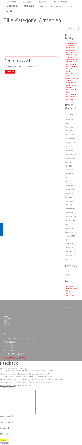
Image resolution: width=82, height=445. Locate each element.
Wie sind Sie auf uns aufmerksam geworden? (15, 386)
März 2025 (69, 131)
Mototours (11, 2)
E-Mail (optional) (18, 435)
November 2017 (71, 252)
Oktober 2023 (71, 154)
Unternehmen (12, 6)
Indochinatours (60, 2)
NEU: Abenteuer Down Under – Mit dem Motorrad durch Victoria (71, 71)
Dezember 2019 (71, 213)
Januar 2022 (70, 185)
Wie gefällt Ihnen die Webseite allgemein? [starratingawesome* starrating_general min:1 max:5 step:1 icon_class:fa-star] (26, 369)
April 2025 (69, 127)
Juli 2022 (69, 178)
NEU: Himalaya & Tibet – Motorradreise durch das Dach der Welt (72, 82)
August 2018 (70, 236)
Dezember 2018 (71, 232)
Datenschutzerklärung (9, 329)
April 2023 (69, 170)
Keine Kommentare (32, 66)
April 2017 (69, 259)
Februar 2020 (70, 209)
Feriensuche (29, 6)
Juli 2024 (69, 146)
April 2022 (69, 182)
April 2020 (69, 201)
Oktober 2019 (71, 216)
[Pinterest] (76, 307)
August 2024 (70, 143)
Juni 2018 (69, 240)
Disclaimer (6, 331)
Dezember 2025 (71, 123)
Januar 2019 (70, 228)
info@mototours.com (15, 357)
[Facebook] (73, 307)
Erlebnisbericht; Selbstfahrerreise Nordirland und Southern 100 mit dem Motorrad (72, 59)
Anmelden (43, 6)
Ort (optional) (18, 429)
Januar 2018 (70, 248)
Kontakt (6, 316)
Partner (6, 322)
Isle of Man (43, 2)
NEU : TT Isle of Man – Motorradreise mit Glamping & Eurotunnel (71, 94)
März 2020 (69, 205)
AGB (5, 333)
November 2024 (71, 139)
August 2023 (70, 158)
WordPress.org (71, 296)
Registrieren (56, 6)
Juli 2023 (69, 162)
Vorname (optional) (18, 417)
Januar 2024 (70, 150)
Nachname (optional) (18, 423)
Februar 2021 (70, 189)
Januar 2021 (70, 193)
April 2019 (69, 224)
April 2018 (69, 244)
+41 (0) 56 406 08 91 (15, 353)
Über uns (6, 320)
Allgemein (69, 271)
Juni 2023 (69, 166)
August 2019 (70, 220)
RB (20, 66)
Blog (67, 275)
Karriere (6, 326)
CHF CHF (69, 6)
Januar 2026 (70, 119)
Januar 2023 (70, 174)
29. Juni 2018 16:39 (11, 66)
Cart (9, 11)
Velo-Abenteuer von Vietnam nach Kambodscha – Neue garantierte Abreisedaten (72, 47)
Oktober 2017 (71, 255)
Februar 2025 (70, 135)
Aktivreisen (27, 2)
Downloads (6, 324)
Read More (10, 72)
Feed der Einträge (72, 289)
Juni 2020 (69, 197)
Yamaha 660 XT (18, 60)
